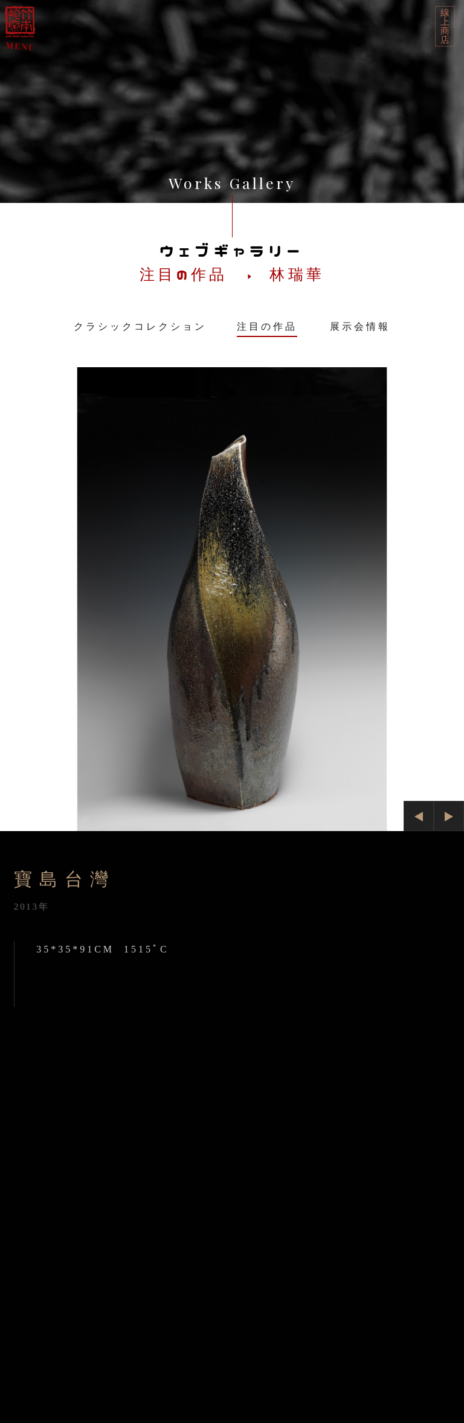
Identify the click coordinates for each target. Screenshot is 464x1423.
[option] (232, 599)
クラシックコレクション (140, 326)
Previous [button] (418, 818)
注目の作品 (267, 326)
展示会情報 (360, 326)
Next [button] (448, 816)
